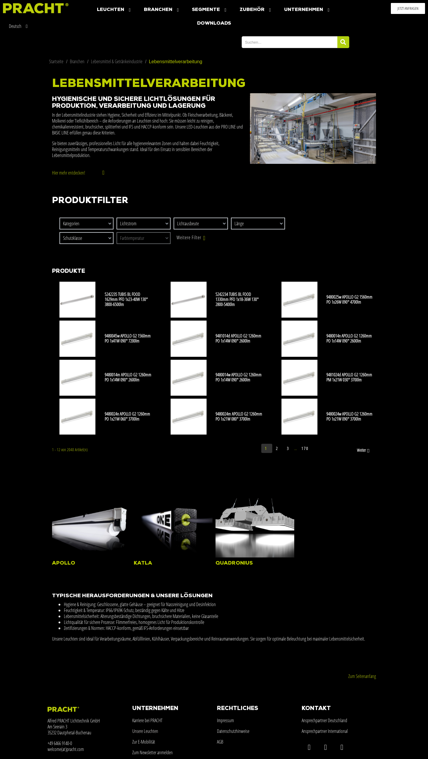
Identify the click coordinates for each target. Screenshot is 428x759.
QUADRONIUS (234, 563)
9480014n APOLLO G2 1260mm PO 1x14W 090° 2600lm (349, 338)
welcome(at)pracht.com (66, 749)
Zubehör (256, 9)
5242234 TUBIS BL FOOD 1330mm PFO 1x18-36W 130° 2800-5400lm (237, 299)
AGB (220, 742)
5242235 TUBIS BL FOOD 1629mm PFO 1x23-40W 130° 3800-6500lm (126, 299)
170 (305, 448)
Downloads (214, 23)
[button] (408, 8)
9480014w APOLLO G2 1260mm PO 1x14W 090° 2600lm (238, 377)
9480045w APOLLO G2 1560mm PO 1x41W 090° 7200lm (128, 338)
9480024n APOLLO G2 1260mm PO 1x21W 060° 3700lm (127, 416)
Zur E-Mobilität (143, 742)
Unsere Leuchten (145, 731)
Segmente (210, 9)
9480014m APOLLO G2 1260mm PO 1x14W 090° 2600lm (128, 377)
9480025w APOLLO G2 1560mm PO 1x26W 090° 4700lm (349, 299)
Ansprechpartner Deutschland (324, 720)
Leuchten (114, 9)
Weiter (364, 450)
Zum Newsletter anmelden (152, 752)
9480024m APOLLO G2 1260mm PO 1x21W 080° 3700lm (238, 416)
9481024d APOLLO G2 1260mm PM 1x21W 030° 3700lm (349, 377)
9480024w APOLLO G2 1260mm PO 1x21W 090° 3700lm (349, 416)
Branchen (162, 9)
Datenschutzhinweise (233, 731)
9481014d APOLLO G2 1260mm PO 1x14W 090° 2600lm (238, 338)
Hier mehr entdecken (68, 172)
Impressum (225, 720)
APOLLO (63, 563)
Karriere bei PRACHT (147, 720)
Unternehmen (307, 9)
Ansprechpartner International (325, 731)
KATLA (143, 563)
